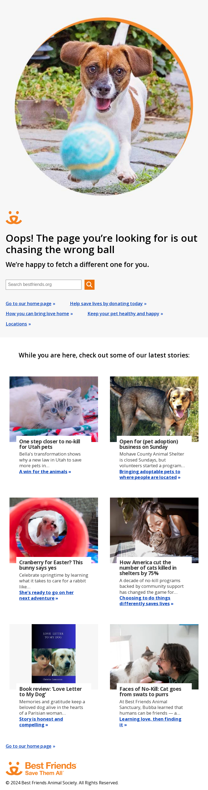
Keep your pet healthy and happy (123, 313)
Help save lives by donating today (106, 303)
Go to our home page (28, 303)
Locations (16, 324)
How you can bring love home (37, 313)
